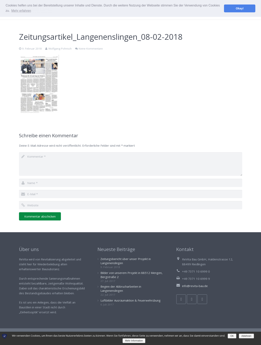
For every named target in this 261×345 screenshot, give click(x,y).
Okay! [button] (240, 8)
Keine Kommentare (91, 48)
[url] (130, 205)
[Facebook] (181, 299)
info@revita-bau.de (195, 286)
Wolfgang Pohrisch (60, 48)
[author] (130, 183)
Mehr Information (134, 340)
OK (232, 336)
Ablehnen (246, 336)
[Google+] (202, 299)
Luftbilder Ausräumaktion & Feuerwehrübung (130, 300)
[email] (130, 194)
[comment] (130, 164)
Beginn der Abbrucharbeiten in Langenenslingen (120, 288)
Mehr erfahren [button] (21, 10)
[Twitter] (192, 299)
